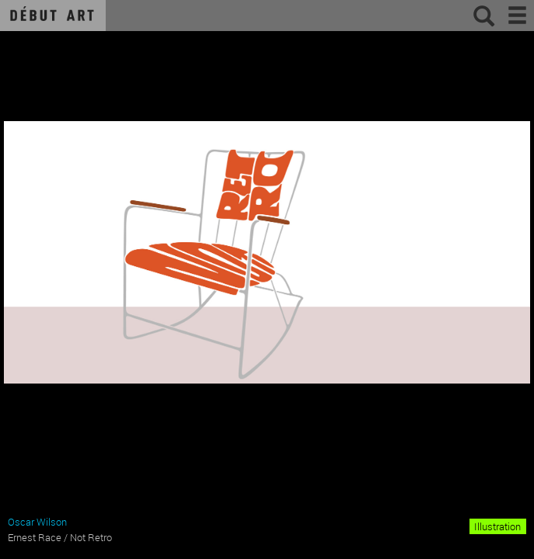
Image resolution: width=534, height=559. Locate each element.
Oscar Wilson (37, 522)
